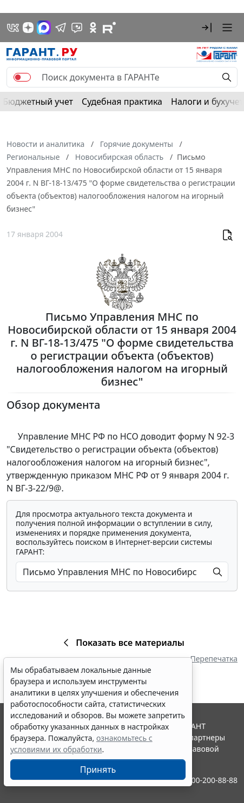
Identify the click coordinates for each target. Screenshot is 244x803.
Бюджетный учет (38, 101)
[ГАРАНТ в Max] (44, 28)
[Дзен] (28, 27)
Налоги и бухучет (207, 101)
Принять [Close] (98, 769)
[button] (206, 27)
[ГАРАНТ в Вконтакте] (12, 27)
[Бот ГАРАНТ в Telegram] (76, 27)
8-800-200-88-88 (209, 780)
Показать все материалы (122, 642)
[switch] (22, 77)
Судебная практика (122, 101)
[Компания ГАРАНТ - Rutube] (109, 27)
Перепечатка (214, 658)
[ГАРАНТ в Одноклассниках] (93, 27)
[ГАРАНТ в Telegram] (60, 27)
